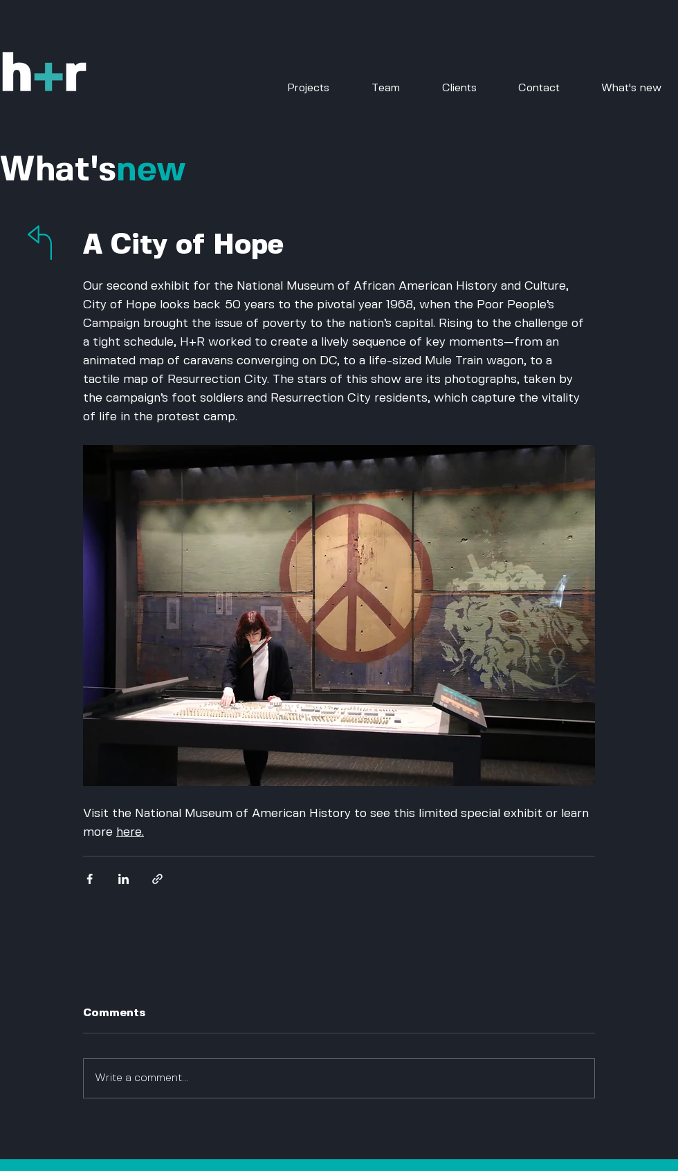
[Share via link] (157, 879)
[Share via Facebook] (89, 879)
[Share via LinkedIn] (123, 879)
